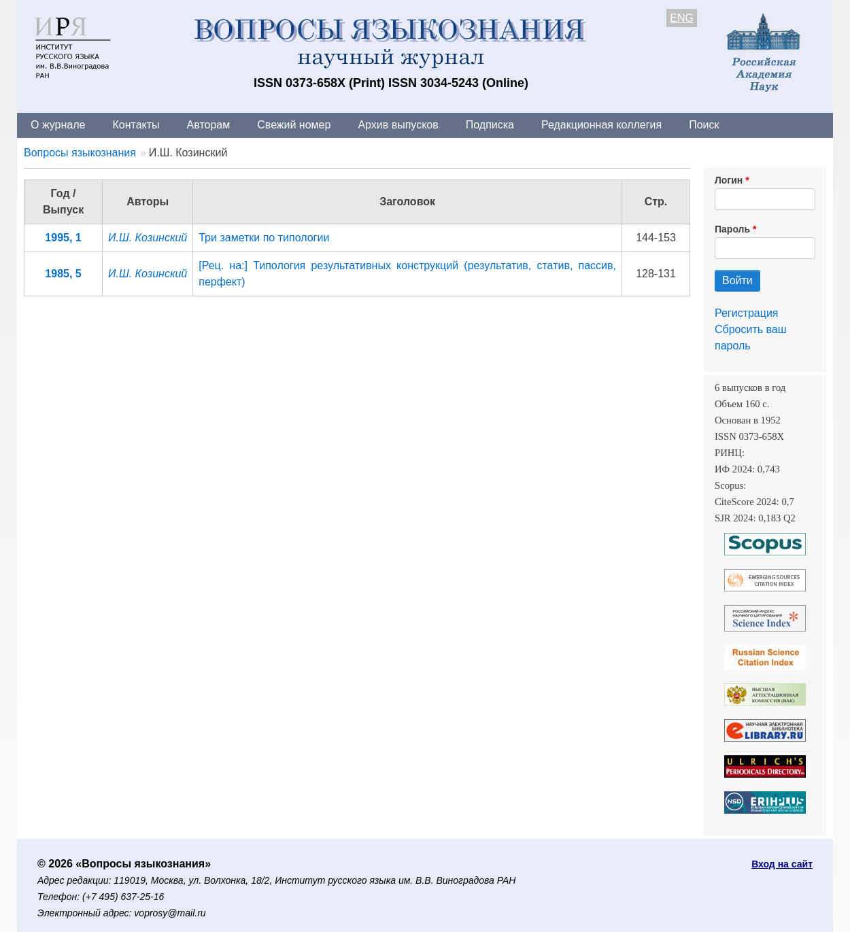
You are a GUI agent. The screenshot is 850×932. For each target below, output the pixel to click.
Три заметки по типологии (264, 237)
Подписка (490, 125)
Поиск (704, 125)
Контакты (135, 125)
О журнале (58, 125)
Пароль (732, 229)
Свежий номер (293, 125)
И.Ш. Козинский (147, 237)
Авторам (209, 125)
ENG (682, 18)
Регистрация (747, 313)
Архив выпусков (398, 125)
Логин (729, 180)
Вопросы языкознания (80, 152)
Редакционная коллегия (601, 125)
